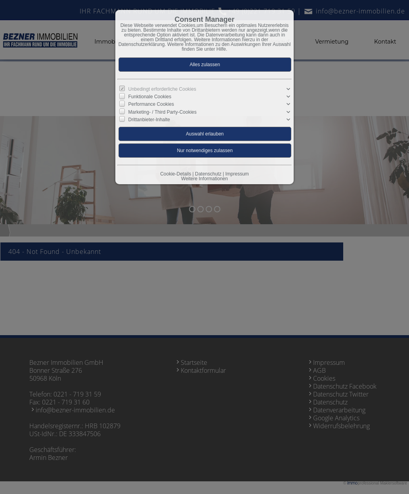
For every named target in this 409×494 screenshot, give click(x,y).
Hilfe (221, 49)
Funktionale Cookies (150, 96)
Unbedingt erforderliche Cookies (162, 89)
